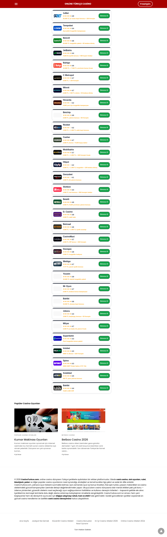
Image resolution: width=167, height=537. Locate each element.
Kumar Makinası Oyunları (30, 439)
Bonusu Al (104, 16)
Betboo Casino (68, 435)
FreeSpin (145, 3)
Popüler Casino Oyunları (25, 435)
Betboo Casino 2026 (75, 439)
